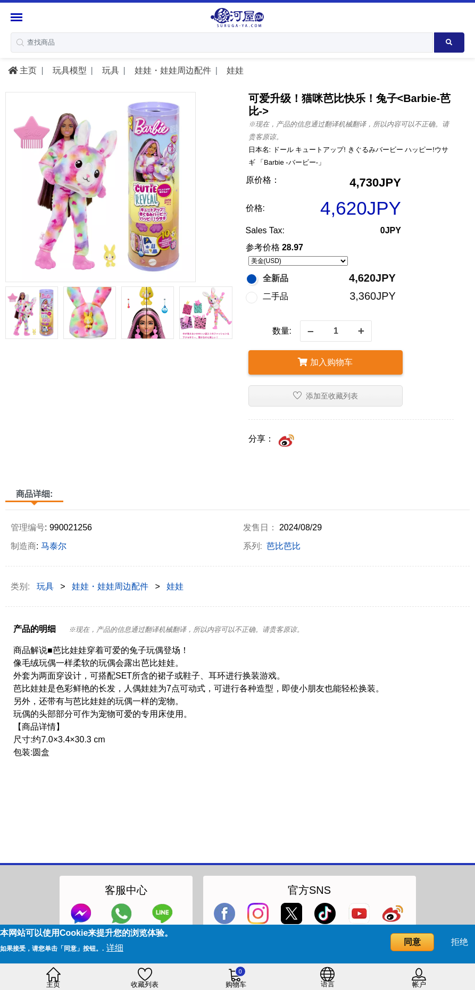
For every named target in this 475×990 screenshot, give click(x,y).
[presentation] (12, 305)
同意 (412, 941)
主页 (22, 70)
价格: (255, 208)
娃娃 (233, 70)
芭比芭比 (283, 546)
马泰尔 (53, 546)
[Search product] (449, 42)
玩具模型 (68, 70)
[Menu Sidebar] (18, 17)
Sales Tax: (265, 230)
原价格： (263, 179)
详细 (114, 947)
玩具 (109, 70)
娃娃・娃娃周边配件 (171, 70)
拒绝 (459, 941)
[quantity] (336, 331)
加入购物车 (325, 362)
